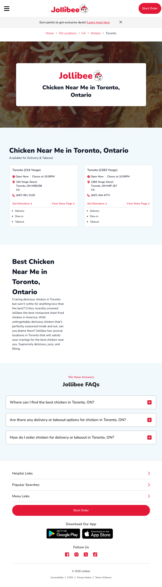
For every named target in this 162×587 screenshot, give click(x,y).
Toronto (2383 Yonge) (102, 170)
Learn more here (98, 22)
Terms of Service (103, 577)
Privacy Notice (84, 577)
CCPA (70, 577)
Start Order (150, 8)
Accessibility (57, 577)
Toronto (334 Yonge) (26, 170)
